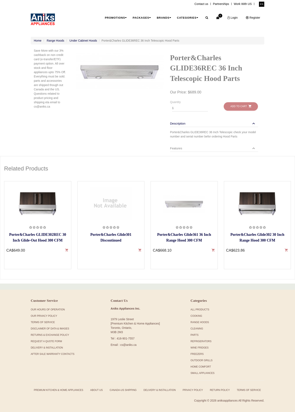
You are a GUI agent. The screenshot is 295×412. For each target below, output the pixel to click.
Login (232, 17)
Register (253, 17)
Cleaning (197, 328)
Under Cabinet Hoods (83, 40)
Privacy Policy (193, 390)
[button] (213, 123)
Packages (142, 17)
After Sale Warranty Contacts (52, 354)
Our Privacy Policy (44, 315)
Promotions (116, 17)
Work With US (243, 4)
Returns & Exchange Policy (50, 335)
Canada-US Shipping (123, 390)
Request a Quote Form (46, 341)
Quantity (175, 102)
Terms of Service (249, 390)
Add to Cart (241, 106)
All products (200, 309)
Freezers (197, 354)
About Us (96, 390)
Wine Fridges (200, 347)
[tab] (214, 121)
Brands (164, 17)
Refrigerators (201, 341)
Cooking (196, 315)
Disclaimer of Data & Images (50, 328)
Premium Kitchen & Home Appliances (58, 390)
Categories (187, 17)
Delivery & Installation (47, 347)
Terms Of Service (43, 322)
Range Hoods (55, 40)
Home (37, 40)
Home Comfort (201, 366)
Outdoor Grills (201, 360)
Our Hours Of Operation (48, 309)
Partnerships (221, 4)
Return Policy (220, 390)
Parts (195, 335)
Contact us (201, 4)
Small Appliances (202, 373)
